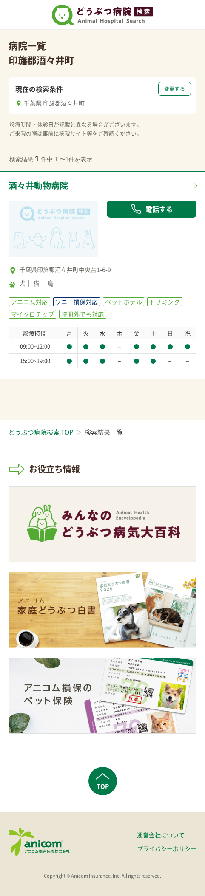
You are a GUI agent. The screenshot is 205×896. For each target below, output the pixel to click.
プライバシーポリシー (166, 848)
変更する (174, 89)
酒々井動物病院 (38, 185)
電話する (152, 209)
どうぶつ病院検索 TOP (41, 432)
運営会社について (161, 835)
